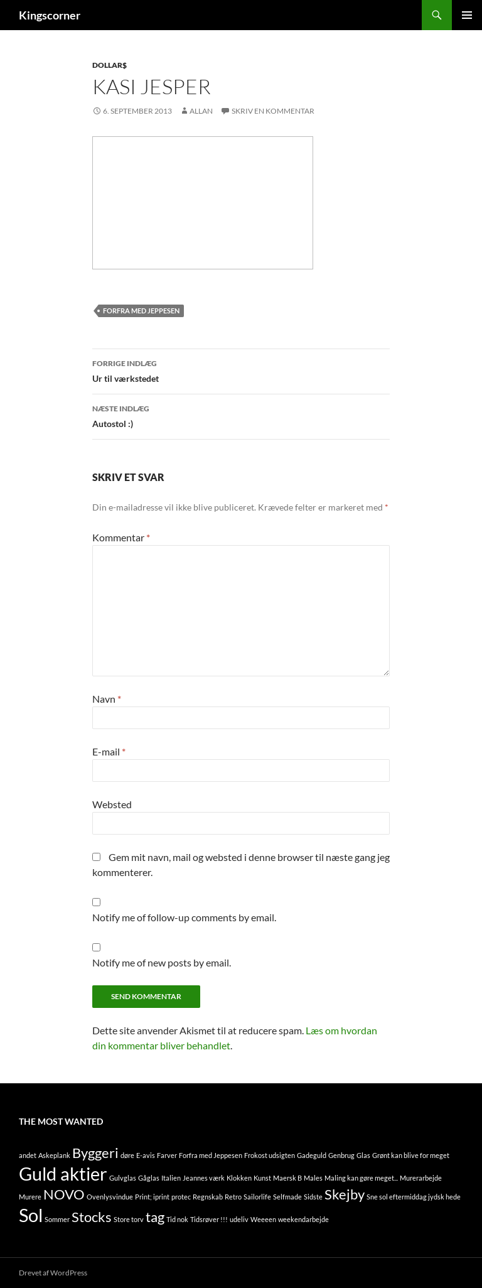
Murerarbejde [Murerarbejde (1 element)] (421, 1178)
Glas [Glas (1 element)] (363, 1155)
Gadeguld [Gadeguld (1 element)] (311, 1155)
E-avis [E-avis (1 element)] (145, 1155)
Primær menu (467, 15)
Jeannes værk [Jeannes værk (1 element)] (204, 1178)
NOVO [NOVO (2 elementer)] (64, 1194)
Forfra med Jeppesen (141, 310)
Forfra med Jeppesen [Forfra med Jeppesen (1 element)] (210, 1155)
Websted (112, 804)
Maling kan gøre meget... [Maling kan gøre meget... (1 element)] (361, 1178)
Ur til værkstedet (241, 370)
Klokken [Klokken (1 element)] (239, 1178)
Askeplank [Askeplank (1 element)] (54, 1155)
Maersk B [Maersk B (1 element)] (287, 1178)
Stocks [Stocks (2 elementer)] (92, 1216)
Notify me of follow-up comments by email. (184, 917)
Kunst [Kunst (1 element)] (262, 1178)
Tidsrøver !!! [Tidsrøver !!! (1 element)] (209, 1219)
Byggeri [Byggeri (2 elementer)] (95, 1152)
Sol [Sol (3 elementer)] (31, 1215)
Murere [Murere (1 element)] (30, 1197)
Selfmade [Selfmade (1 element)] (287, 1197)
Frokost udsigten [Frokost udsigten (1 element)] (269, 1155)
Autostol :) (241, 415)
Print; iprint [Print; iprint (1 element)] (152, 1197)
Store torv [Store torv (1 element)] (129, 1219)
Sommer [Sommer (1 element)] (57, 1219)
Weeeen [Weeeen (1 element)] (263, 1219)
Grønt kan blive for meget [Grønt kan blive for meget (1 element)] (410, 1155)
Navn (106, 699)
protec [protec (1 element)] (181, 1197)
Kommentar (121, 537)
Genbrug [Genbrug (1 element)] (341, 1155)
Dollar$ (109, 65)
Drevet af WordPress (53, 1272)
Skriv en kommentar (273, 111)
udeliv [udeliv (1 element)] (239, 1219)
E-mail (109, 751)
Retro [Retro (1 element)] (233, 1197)
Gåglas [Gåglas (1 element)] (148, 1178)
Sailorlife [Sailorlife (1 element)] (257, 1197)
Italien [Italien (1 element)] (171, 1178)
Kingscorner (49, 15)
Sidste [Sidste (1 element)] (313, 1197)
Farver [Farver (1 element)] (167, 1155)
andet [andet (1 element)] (27, 1155)
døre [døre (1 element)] (127, 1155)
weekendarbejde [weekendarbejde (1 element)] (303, 1219)
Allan (201, 111)
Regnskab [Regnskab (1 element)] (208, 1197)
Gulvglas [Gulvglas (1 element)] (122, 1178)
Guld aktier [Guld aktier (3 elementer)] (63, 1173)
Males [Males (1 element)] (313, 1178)
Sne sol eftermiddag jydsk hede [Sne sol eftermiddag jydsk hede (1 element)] (414, 1197)
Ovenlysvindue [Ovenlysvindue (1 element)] (110, 1197)
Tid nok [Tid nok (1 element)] (177, 1219)
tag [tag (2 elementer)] (155, 1216)
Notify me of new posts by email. (161, 962)
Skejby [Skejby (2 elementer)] (344, 1194)
